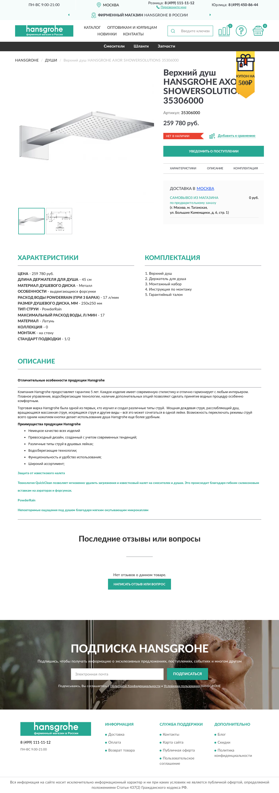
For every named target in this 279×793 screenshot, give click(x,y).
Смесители (114, 46)
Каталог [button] (92, 28)
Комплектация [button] (245, 168)
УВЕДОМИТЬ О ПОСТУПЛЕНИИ (213, 151)
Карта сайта (173, 743)
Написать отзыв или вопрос (139, 584)
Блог (222, 735)
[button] (171, 6)
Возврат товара (121, 751)
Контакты (133, 34)
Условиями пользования (182, 686)
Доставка (116, 735)
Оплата (114, 743)
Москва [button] (205, 189)
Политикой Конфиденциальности (135, 686)
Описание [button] (215, 168)
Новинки (107, 34)
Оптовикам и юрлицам (132, 28)
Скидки (224, 743)
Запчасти (166, 46)
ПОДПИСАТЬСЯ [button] (187, 674)
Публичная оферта (179, 751)
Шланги (141, 46)
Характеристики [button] (183, 168)
